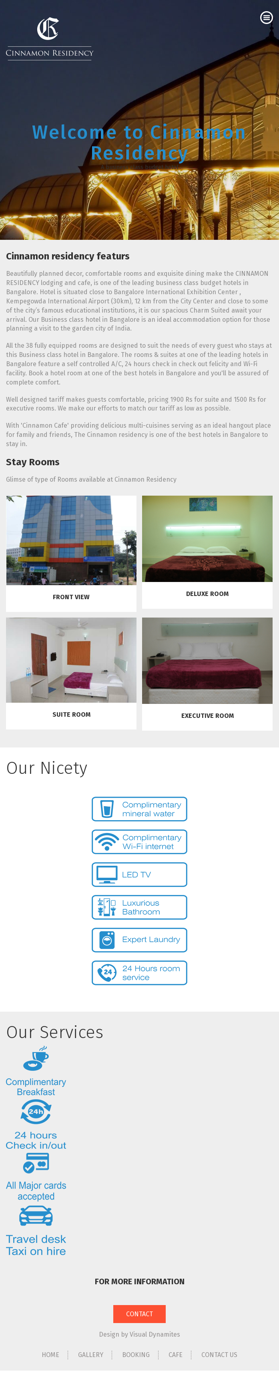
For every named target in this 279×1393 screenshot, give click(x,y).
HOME (50, 1355)
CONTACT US (219, 1355)
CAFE (176, 1355)
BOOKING (136, 1355)
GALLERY (90, 1355)
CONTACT (139, 1314)
